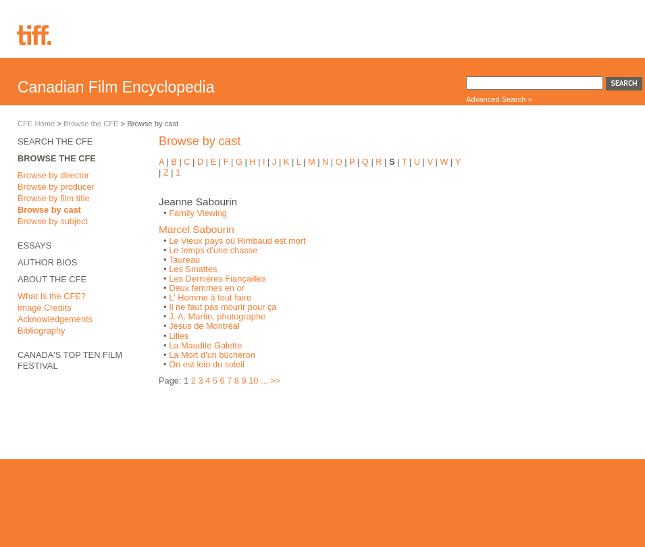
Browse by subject (53, 221)
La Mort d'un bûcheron (212, 355)
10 (253, 380)
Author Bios (47, 262)
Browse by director (53, 175)
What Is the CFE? (52, 296)
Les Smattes (193, 269)
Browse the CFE (90, 124)
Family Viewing (198, 213)
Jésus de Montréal (204, 326)
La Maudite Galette (205, 345)
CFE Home (36, 124)
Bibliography (41, 330)
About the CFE (52, 279)
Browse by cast (49, 210)
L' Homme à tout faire (210, 297)
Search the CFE (55, 141)
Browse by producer (56, 187)
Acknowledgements (55, 319)
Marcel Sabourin (196, 229)
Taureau (184, 260)
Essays (34, 245)
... (264, 380)
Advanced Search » (499, 99)
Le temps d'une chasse (213, 250)
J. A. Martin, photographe (217, 316)
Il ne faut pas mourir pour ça (222, 307)
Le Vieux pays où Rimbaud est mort (237, 241)
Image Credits (45, 308)
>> (275, 380)
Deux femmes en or (206, 288)
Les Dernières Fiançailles (217, 279)
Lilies (178, 336)
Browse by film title (54, 198)
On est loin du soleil (206, 364)
